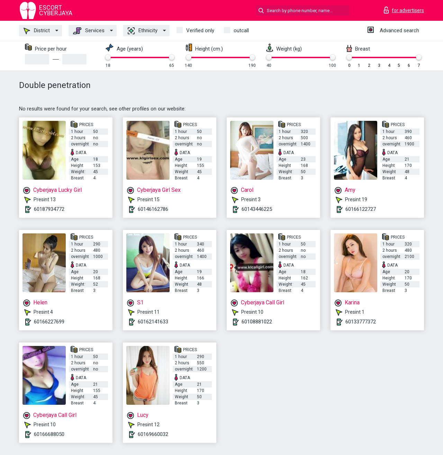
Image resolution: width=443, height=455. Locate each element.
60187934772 (49, 209)
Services (89, 30)
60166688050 (49, 434)
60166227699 (49, 322)
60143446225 (257, 209)
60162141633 (153, 322)
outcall (241, 30)
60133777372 (360, 322)
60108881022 (257, 322)
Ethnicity (142, 30)
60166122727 (360, 209)
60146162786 (153, 209)
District (37, 30)
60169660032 (153, 434)
